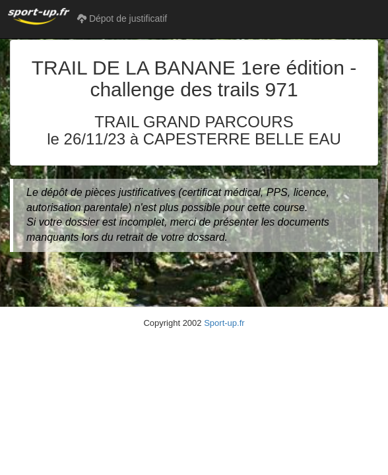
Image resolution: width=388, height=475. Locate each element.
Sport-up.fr (224, 323)
